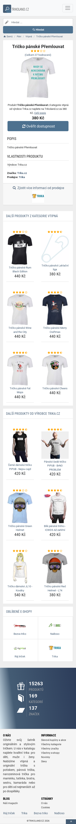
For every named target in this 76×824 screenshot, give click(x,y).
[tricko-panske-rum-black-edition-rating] (20, 232)
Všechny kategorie (51, 744)
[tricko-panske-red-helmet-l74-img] (55, 568)
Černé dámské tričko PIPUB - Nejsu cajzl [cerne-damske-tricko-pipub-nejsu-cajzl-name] (20, 467)
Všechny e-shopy (50, 752)
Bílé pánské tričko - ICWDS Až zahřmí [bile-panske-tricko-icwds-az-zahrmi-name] (55, 528)
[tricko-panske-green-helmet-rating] (20, 490)
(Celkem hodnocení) (38, 54)
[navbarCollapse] (67, 8)
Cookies (45, 807)
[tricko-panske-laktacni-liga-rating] (55, 232)
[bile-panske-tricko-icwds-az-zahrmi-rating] (55, 490)
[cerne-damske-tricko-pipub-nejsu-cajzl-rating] (20, 430)
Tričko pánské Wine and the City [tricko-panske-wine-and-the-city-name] (20, 329)
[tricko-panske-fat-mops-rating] (20, 353)
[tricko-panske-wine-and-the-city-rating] (20, 292)
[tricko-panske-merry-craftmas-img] (55, 309)
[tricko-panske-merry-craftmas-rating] (55, 292)
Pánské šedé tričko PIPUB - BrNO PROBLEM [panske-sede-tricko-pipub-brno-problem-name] (55, 465)
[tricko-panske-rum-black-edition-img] (20, 249)
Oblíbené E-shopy (19, 612)
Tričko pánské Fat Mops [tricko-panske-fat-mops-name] (20, 390)
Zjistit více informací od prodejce (38, 194)
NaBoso (59, 813)
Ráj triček (9, 813)
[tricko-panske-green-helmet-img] (20, 508)
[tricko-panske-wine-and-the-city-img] (20, 309)
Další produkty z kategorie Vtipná (32, 216)
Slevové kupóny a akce (53, 740)
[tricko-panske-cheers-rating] (55, 353)
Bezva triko (41, 813)
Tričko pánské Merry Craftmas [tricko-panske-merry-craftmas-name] (55, 329)
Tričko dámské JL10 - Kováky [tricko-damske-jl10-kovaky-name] (19, 588)
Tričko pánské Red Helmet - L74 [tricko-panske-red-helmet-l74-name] (55, 588)
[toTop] (71, 821)
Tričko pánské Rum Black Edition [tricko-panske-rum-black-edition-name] (20, 269)
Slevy (44, 761)
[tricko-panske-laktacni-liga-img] (55, 248)
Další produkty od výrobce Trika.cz (33, 414)
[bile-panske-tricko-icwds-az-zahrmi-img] (55, 508)
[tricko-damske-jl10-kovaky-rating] (20, 551)
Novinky (45, 757)
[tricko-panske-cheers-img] (55, 370)
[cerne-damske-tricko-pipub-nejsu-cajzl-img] (20, 446)
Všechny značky (50, 748)
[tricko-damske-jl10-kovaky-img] (20, 568)
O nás (44, 803)
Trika (22, 177)
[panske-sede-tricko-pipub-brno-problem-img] (55, 445)
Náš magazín (10, 803)
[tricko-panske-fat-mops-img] (20, 370)
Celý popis (40, 112)
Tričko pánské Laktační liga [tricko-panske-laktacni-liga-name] (55, 267)
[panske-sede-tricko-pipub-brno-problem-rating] (55, 430)
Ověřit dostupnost (38, 126)
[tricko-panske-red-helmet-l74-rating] (55, 551)
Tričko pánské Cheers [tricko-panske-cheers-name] (54, 388)
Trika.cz (22, 173)
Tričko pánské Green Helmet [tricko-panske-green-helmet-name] (20, 528)
